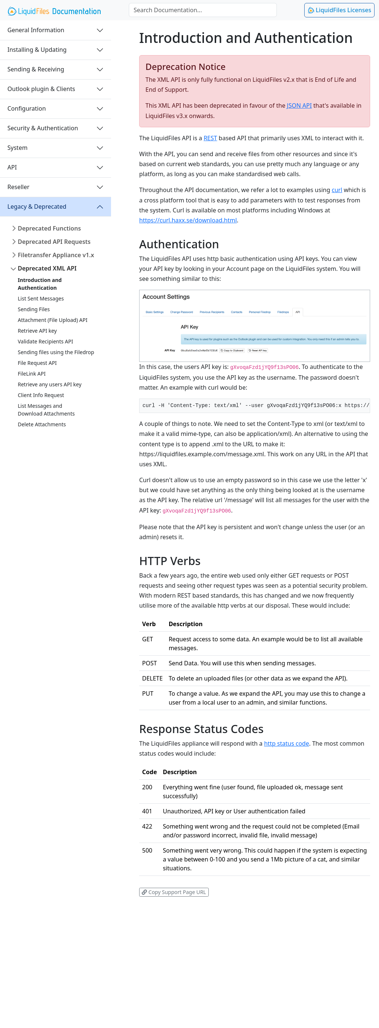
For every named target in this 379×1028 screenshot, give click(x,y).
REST (210, 138)
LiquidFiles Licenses (339, 10)
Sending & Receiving (35, 69)
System (17, 148)
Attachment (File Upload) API (52, 319)
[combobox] (203, 10)
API (12, 167)
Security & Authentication (42, 128)
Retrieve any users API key (49, 384)
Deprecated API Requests (54, 242)
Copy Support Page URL (174, 892)
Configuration (26, 108)
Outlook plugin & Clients (41, 89)
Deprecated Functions (49, 228)
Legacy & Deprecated (36, 206)
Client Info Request (41, 395)
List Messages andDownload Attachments (46, 409)
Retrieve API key (37, 330)
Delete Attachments (42, 424)
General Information (35, 30)
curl (337, 190)
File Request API (37, 362)
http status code (286, 743)
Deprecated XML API (47, 268)
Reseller (18, 187)
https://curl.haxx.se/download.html (188, 220)
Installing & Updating (37, 50)
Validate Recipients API (45, 341)
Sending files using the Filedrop (56, 352)
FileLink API (32, 373)
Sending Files (34, 309)
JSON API (299, 105)
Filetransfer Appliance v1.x (56, 255)
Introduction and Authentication (40, 283)
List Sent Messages (41, 298)
